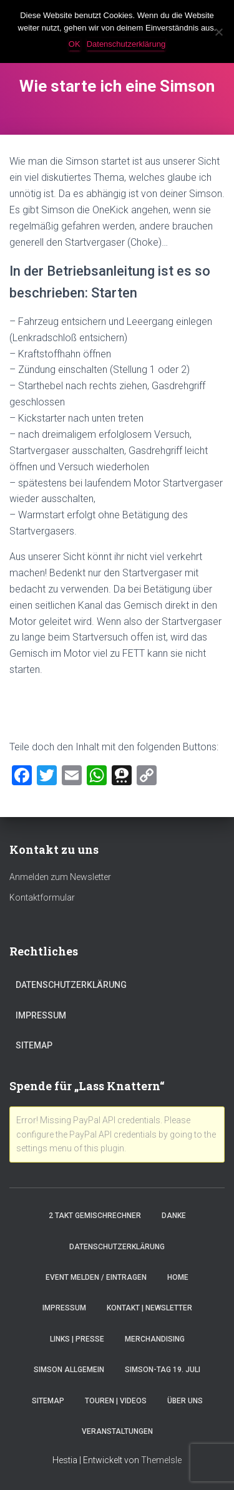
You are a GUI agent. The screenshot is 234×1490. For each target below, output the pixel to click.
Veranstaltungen (117, 1431)
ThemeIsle (161, 1460)
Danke (174, 1215)
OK (74, 44)
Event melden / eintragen (96, 1277)
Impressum (41, 1015)
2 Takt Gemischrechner (95, 1215)
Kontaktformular (42, 897)
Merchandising (155, 1339)
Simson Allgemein (69, 1369)
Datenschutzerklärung (71, 985)
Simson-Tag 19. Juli (162, 1369)
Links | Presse (77, 1339)
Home (177, 1277)
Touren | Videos (116, 1400)
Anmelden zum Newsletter (60, 877)
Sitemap (34, 1045)
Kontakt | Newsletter (149, 1308)
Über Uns (185, 1400)
